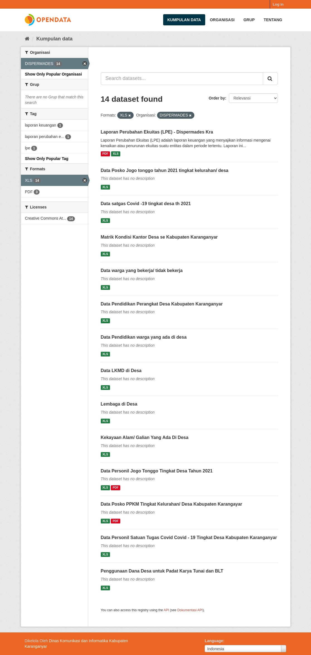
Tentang (273, 20)
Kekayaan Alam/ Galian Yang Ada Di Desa (144, 437)
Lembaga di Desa (119, 404)
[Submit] (270, 78)
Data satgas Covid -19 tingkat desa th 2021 (146, 203)
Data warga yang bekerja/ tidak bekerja (142, 270)
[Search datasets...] (182, 78)
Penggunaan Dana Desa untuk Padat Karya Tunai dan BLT (162, 571)
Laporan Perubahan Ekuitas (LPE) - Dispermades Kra (157, 132)
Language (214, 641)
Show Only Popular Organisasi (53, 74)
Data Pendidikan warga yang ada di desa (144, 337)
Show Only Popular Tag (46, 158)
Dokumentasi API (190, 610)
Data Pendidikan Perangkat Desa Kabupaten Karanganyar (162, 304)
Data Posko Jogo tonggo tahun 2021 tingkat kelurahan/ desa (165, 170)
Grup (248, 20)
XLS (115, 154)
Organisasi (222, 20)
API (166, 610)
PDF (105, 154)
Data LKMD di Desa (121, 370)
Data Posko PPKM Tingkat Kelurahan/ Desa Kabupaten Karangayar (171, 504)
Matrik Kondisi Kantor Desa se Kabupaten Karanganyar (159, 237)
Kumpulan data (184, 20)
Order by (217, 98)
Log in (278, 4)
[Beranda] (27, 39)
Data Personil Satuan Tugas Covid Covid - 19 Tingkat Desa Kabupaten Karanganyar (189, 537)
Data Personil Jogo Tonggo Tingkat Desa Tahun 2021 (157, 471)
